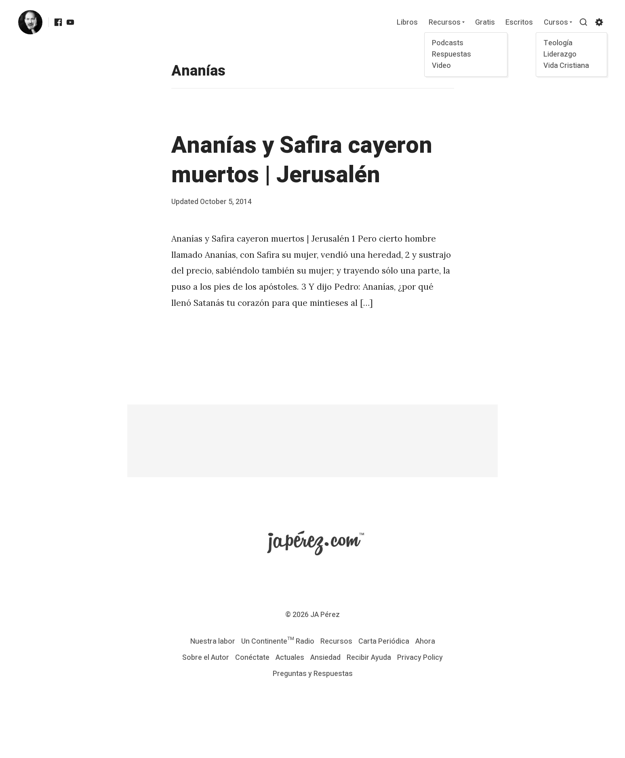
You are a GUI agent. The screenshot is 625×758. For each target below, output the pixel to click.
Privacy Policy (420, 657)
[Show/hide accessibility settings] (599, 22)
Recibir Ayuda (369, 657)
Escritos (519, 22)
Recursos (445, 22)
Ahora (425, 641)
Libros (407, 22)
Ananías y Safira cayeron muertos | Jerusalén (301, 160)
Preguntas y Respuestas (313, 673)
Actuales (290, 657)
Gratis (485, 22)
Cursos (556, 22)
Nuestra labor (212, 641)
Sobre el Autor (205, 657)
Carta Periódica (383, 641)
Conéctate (252, 657)
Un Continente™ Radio (277, 641)
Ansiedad (325, 657)
